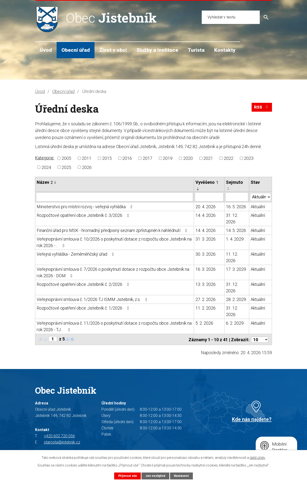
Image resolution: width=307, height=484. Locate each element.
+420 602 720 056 (59, 435)
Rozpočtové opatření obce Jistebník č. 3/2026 (84, 215)
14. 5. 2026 (236, 230)
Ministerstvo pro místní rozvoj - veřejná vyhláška (85, 206)
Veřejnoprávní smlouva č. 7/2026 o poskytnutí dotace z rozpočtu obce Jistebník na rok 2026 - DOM (113, 272)
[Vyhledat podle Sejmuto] (236, 197)
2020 (188, 158)
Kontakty (225, 50)
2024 (46, 167)
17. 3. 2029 (236, 269)
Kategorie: (44, 157)
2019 (167, 158)
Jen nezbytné (155, 476)
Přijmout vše (127, 476)
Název (45, 182)
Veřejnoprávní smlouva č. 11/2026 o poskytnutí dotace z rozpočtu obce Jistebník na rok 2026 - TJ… (114, 326)
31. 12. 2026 (232, 218)
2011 (86, 158)
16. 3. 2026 (205, 269)
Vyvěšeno (206, 182)
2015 (107, 158)
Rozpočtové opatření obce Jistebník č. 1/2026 (84, 308)
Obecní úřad (75, 50)
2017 (147, 158)
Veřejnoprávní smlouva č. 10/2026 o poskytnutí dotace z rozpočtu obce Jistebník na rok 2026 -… (114, 242)
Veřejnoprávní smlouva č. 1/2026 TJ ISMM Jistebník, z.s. (93, 299)
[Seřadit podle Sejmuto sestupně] (228, 189)
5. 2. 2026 (204, 323)
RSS (261, 108)
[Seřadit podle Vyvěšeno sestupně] (198, 190)
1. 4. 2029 (235, 239)
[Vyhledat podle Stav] (260, 196)
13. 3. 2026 (205, 284)
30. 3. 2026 (205, 254)
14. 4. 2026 (205, 215)
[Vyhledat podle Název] (114, 197)
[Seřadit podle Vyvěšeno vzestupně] (198, 188)
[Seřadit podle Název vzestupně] (55, 181)
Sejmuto (234, 182)
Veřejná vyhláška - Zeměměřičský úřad (76, 254)
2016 (127, 158)
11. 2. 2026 (205, 308)
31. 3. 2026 (205, 239)
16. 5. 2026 (236, 206)
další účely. (258, 457)
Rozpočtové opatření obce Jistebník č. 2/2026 (84, 284)
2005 (66, 158)
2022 (228, 158)
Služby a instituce (157, 50)
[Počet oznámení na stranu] (259, 339)
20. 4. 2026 (205, 206)
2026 (87, 167)
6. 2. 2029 (235, 323)
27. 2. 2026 (205, 299)
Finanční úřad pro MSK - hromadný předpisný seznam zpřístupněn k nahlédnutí (113, 230)
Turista (196, 50)
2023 (249, 158)
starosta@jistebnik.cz (62, 441)
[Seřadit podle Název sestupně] (55, 183)
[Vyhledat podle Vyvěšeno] (209, 197)
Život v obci (113, 50)
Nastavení (181, 476)
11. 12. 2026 (232, 257)
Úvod (46, 50)
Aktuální (258, 206)
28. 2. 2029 (236, 299)
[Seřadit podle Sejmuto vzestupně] (228, 188)
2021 (208, 158)
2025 (66, 167)
